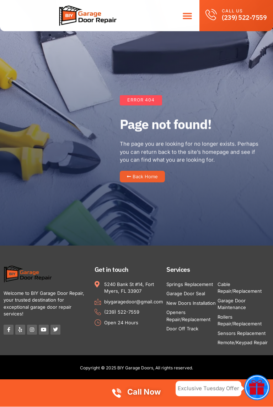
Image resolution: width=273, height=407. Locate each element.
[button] (187, 13)
